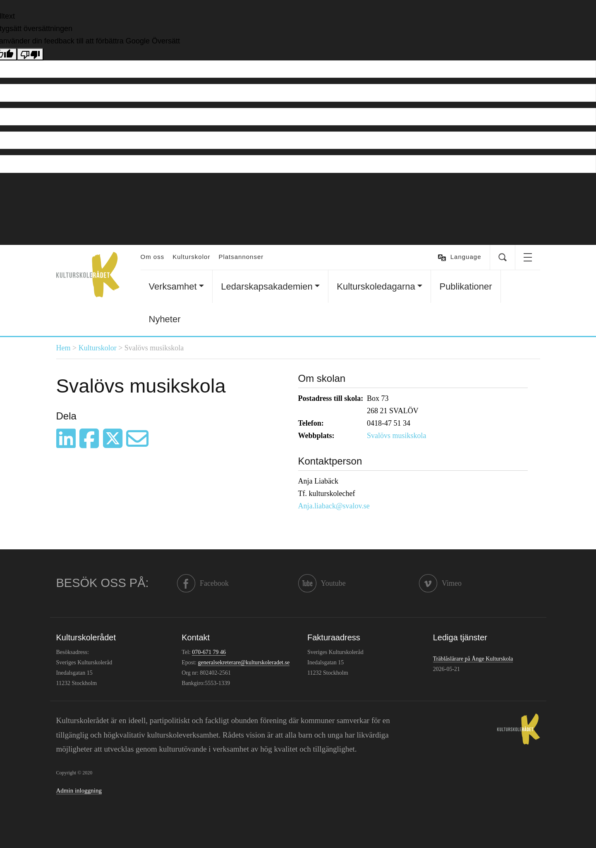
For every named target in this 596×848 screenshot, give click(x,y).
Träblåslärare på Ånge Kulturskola (473, 659)
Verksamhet (173, 286)
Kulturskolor (191, 256)
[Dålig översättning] (30, 54)
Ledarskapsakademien (266, 286)
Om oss (153, 256)
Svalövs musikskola (396, 435)
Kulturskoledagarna (376, 286)
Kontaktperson (330, 461)
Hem (63, 348)
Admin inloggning (79, 790)
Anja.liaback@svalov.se (334, 506)
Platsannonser (240, 256)
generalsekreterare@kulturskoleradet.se (244, 662)
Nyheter (165, 319)
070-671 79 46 (209, 652)
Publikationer (465, 286)
